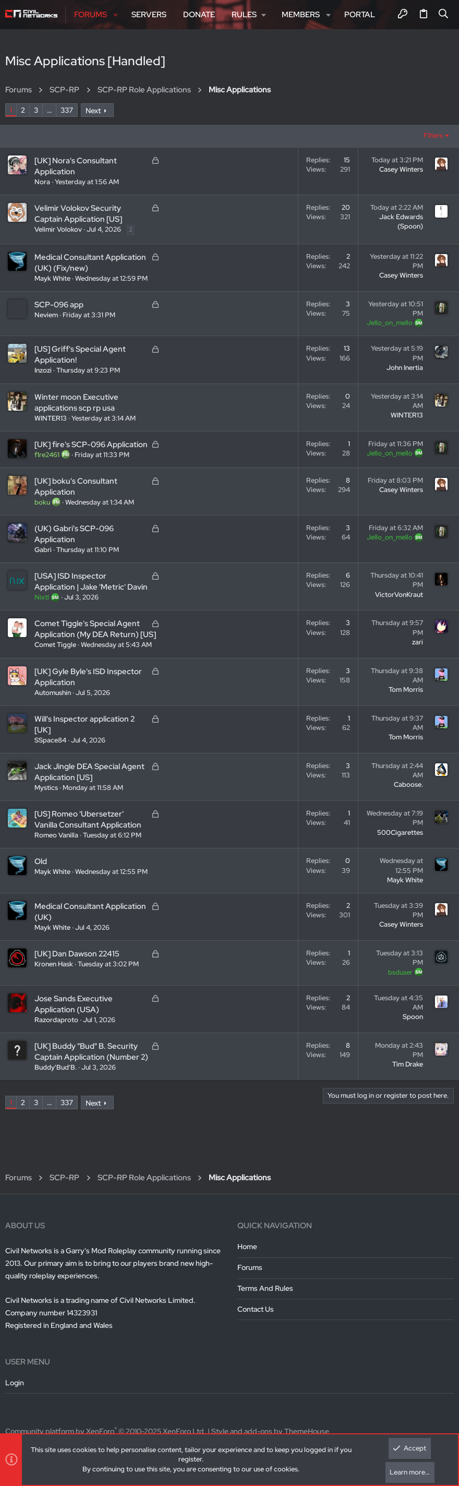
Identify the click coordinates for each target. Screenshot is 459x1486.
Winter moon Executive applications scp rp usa (76, 402)
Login (14, 1382)
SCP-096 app (58, 304)
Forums (249, 1267)
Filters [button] (433, 135)
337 (67, 110)
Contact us (255, 1309)
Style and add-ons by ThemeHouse (270, 1431)
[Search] (443, 14)
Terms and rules (265, 1288)
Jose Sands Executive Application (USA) (73, 1004)
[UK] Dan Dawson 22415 (76, 954)
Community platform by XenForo (105, 1431)
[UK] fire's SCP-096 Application (91, 444)
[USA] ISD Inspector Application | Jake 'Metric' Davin (91, 581)
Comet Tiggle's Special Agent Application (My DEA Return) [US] (95, 629)
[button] (115, 15)
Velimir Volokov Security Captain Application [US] (78, 213)
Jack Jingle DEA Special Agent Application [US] (89, 772)
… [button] (49, 110)
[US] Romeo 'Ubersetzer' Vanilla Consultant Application (87, 819)
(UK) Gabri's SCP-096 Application (74, 534)
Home (247, 1246)
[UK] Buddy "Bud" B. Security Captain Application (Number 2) (91, 1051)
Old (40, 861)
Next (93, 110)
